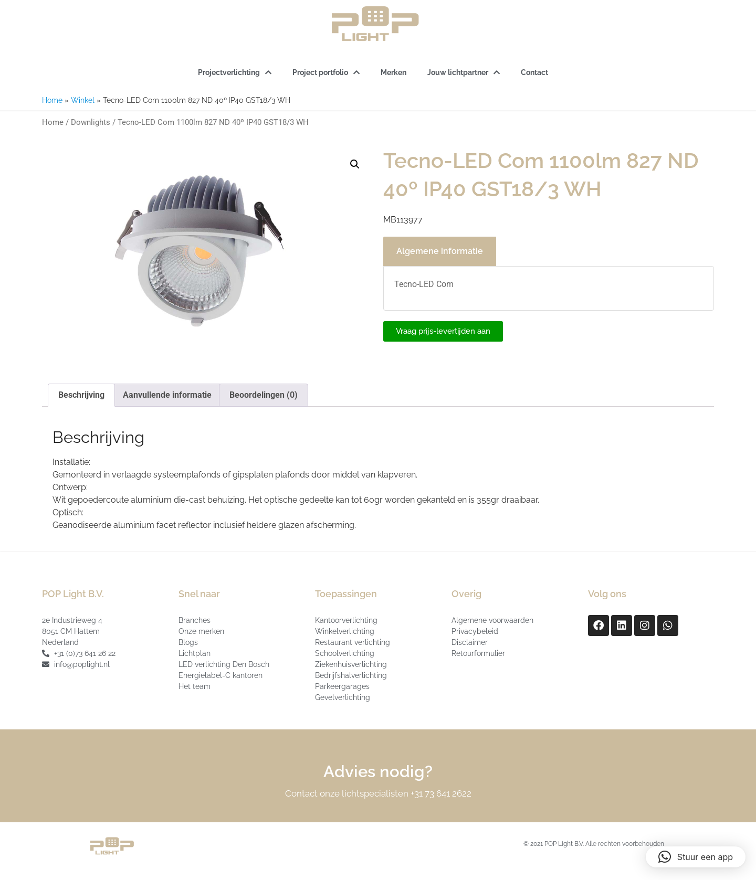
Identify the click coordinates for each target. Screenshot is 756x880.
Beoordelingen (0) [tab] (263, 395)
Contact (534, 72)
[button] (354, 164)
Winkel (82, 100)
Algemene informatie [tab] (439, 251)
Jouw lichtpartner (463, 72)
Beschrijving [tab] (81, 395)
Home (52, 100)
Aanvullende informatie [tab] (167, 395)
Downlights (90, 122)
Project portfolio (326, 72)
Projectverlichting (234, 72)
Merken (393, 72)
